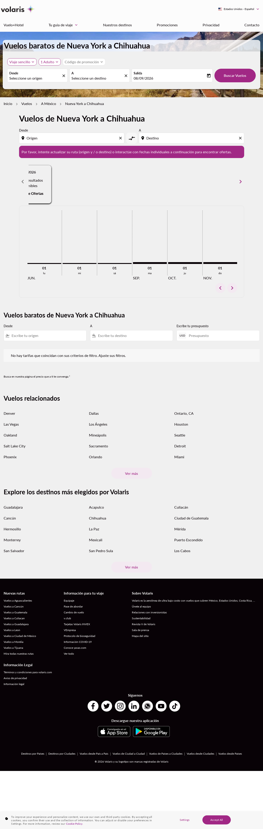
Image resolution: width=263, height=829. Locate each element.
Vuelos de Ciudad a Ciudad (129, 753)
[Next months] (240, 181)
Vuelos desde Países (230, 753)
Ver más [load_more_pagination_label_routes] (131, 473)
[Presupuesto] (221, 335)
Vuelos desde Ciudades (200, 753)
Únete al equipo (141, 606)
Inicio (8, 103)
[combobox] (35, 78)
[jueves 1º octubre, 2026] (185, 263)
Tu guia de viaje (64, 25)
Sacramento (98, 446)
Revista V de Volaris (143, 624)
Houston (181, 424)
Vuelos (26, 103)
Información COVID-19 (78, 642)
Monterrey (12, 540)
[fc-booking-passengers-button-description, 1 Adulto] (47, 62)
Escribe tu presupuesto (193, 326)
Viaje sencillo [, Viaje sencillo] (19, 62)
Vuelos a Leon (12, 630)
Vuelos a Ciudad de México (20, 636)
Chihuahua (97, 518)
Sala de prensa (140, 630)
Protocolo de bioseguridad (79, 636)
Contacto (251, 25)
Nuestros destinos (117, 25)
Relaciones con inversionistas (149, 612)
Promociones (167, 25)
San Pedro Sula (101, 551)
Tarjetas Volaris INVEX (77, 624)
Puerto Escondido (188, 540)
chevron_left (220, 288)
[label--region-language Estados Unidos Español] (238, 9)
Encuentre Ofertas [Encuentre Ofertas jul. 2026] (131, 188)
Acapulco (96, 507)
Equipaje (69, 600)
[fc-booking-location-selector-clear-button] (64, 76)
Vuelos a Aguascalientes (18, 600)
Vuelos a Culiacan (14, 618)
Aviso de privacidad (15, 678)
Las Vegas (11, 424)
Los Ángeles (98, 424)
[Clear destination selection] (241, 138)
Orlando (95, 457)
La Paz (94, 529)
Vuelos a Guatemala (15, 612)
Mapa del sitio (140, 636)
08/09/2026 (143, 78)
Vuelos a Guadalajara (16, 624)
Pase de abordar (73, 606)
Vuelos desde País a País (94, 753)
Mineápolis (97, 435)
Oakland (10, 435)
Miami (179, 457)
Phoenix (10, 457)
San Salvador (14, 551)
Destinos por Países (32, 753)
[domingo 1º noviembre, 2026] (220, 263)
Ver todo (69, 653)
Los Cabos (182, 551)
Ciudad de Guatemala (191, 518)
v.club (67, 618)
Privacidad (211, 25)
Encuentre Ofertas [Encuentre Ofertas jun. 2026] (63, 188)
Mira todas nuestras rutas (19, 653)
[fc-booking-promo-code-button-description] (82, 62)
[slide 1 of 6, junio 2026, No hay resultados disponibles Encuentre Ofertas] (63, 181)
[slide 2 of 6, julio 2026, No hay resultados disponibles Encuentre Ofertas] (131, 181)
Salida (138, 73)
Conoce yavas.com (75, 647)
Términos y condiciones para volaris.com (28, 672)
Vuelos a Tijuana (13, 647)
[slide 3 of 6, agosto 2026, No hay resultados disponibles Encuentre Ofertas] (200, 181)
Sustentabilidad (141, 618)
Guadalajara (13, 507)
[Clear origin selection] (121, 138)
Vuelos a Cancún (14, 606)
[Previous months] (22, 181)
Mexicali (95, 540)
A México (48, 103)
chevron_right (232, 288)
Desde (13, 73)
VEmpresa (70, 630)
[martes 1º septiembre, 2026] (150, 263)
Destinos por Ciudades (61, 753)
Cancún (10, 518)
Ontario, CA (184, 413)
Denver (9, 413)
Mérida (180, 529)
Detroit (180, 446)
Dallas (94, 413)
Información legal (14, 684)
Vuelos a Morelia (13, 642)
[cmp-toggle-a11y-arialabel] (131, 138)
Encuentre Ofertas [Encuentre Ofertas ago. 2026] (200, 188)
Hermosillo (12, 529)
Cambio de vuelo (74, 612)
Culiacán (181, 507)
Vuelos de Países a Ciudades (165, 753)
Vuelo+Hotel (14, 25)
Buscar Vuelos (235, 75)
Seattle (179, 435)
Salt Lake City (14, 446)
